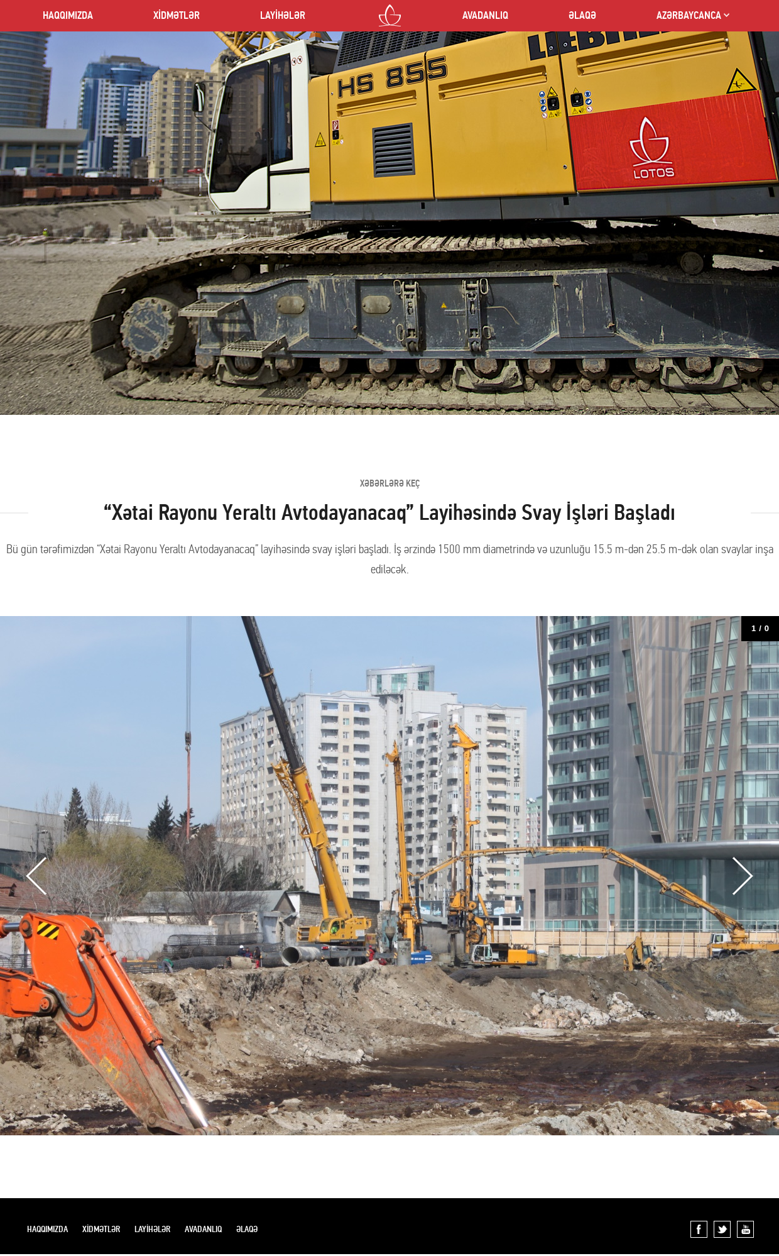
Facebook (698, 1229)
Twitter (722, 1229)
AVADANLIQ (485, 15)
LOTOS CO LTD (390, 15)
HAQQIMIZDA (68, 15)
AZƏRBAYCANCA (688, 15)
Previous (36, 876)
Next (742, 876)
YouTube (745, 1229)
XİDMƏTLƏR (176, 15)
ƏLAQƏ (582, 15)
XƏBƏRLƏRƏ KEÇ (390, 483)
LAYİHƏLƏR (282, 15)
